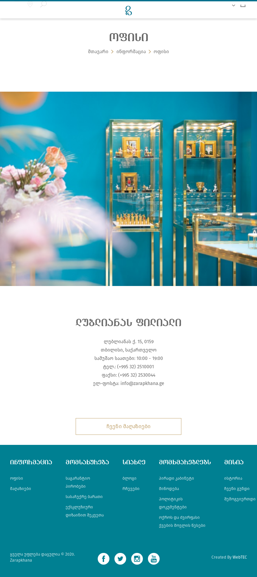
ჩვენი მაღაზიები (128, 426)
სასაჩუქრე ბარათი (84, 496)
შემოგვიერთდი (240, 499)
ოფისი (161, 53)
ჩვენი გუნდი (237, 488)
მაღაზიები (20, 488)
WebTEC (240, 557)
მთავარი (98, 53)
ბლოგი (129, 478)
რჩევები (131, 488)
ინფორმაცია (131, 53)
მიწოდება (169, 488)
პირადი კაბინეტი (176, 478)
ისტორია (233, 478)
